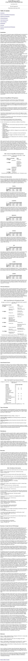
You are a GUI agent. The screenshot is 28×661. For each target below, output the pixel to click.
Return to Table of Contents (4, 659)
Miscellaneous (2, 23)
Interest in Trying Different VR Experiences (7, 14)
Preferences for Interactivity (4, 16)
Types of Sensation (3, 21)
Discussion (2, 25)
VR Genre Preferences (4, 18)
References (2, 28)
